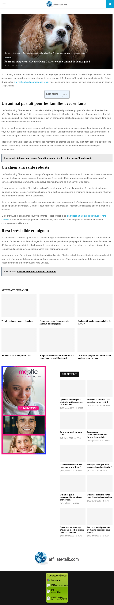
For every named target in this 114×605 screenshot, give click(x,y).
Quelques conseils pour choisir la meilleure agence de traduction (71, 402)
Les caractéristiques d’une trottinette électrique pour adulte (98, 530)
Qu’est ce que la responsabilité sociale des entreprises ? (71, 497)
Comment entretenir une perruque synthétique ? (71, 466)
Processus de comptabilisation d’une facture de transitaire (97, 434)
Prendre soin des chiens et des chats (17, 321)
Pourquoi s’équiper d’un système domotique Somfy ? (99, 466)
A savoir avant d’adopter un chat (16, 355)
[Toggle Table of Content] (63, 94)
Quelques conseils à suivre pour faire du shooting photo (99, 496)
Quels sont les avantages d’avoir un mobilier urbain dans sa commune (72, 530)
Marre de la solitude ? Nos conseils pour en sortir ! (98, 400)
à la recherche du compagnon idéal (31, 82)
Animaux (8, 57)
